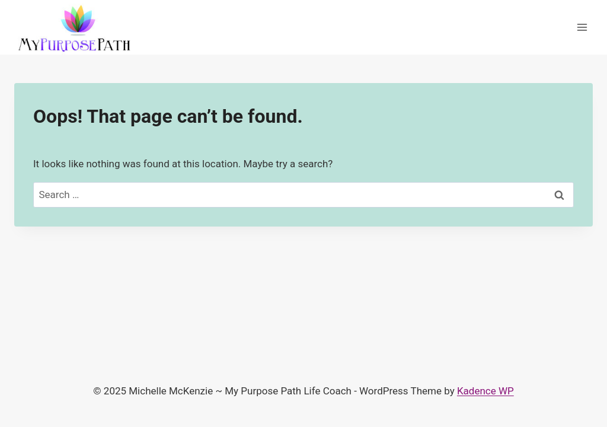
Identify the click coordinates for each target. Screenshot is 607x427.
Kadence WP (485, 391)
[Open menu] (582, 27)
